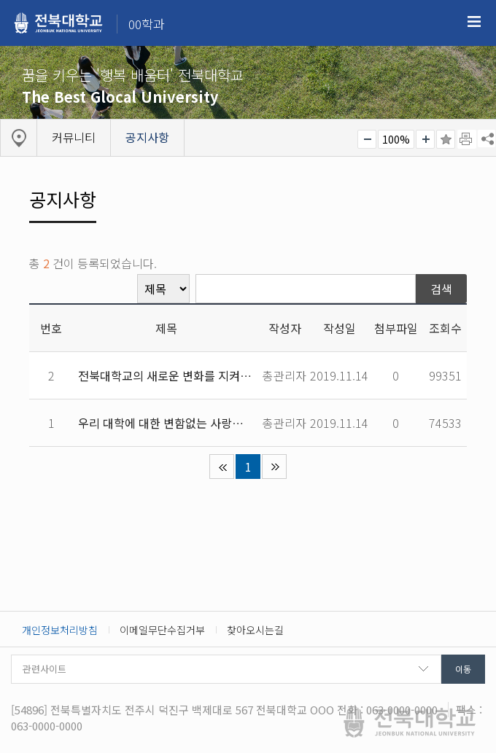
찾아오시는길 (255, 630)
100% (396, 139)
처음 (221, 466)
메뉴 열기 (474, 22)
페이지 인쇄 (466, 139)
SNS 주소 (486, 138)
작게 (366, 139)
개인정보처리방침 (60, 630)
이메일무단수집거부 (162, 630)
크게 (425, 139)
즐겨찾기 (445, 139)
